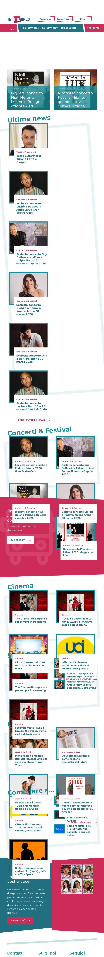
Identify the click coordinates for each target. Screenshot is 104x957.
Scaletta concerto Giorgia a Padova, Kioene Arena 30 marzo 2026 (28, 309)
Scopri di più (18, 920)
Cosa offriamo (64, 19)
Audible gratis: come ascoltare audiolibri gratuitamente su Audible (80, 816)
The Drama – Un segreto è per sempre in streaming (31, 620)
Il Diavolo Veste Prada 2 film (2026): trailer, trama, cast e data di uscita (77, 621)
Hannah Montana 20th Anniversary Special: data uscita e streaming (81, 684)
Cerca (95, 19)
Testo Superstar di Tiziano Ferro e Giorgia (29, 159)
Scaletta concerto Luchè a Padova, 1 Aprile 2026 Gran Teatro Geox (28, 208)
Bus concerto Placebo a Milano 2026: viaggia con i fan (78, 552)
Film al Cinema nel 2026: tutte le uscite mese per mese (30, 665)
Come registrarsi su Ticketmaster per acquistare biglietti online (79, 830)
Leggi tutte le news (31, 420)
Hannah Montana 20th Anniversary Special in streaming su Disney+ (80, 673)
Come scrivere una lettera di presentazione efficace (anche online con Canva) (82, 802)
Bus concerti (68, 28)
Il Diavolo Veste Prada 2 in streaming (81, 662)
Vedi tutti (93, 28)
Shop (82, 19)
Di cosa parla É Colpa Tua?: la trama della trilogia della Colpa (28, 805)
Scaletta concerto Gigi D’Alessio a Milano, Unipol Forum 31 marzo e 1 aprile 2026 (31, 259)
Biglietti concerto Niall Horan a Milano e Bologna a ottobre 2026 (27, 99)
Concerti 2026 (31, 28)
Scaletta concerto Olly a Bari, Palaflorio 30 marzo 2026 (31, 358)
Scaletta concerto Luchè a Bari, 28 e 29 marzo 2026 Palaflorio (31, 406)
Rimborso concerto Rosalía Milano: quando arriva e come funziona (73, 97)
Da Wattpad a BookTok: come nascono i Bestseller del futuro (76, 758)
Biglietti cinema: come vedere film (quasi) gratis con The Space (30, 871)
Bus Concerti (18, 540)
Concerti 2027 (50, 28)
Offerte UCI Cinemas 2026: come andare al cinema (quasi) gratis (28, 827)
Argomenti (45, 19)
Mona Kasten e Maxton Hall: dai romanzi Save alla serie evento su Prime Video (31, 760)
